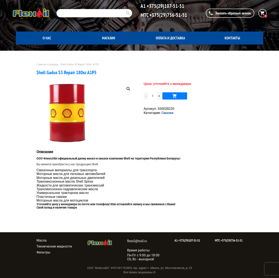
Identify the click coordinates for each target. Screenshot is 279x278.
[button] (128, 89)
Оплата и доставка (170, 38)
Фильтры (43, 252)
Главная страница (47, 64)
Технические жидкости (54, 246)
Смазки (167, 113)
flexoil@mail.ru (137, 240)
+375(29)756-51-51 (167, 15)
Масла (41, 240)
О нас (47, 38)
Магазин (108, 38)
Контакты (232, 38)
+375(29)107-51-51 (165, 6)
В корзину (174, 96)
